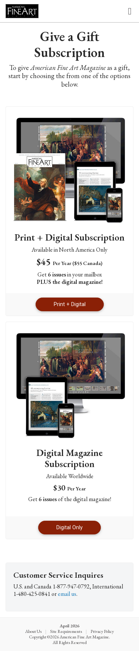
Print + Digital (70, 304)
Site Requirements (66, 631)
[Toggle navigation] (129, 11)
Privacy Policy (102, 631)
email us (67, 594)
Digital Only (69, 527)
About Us (33, 631)
